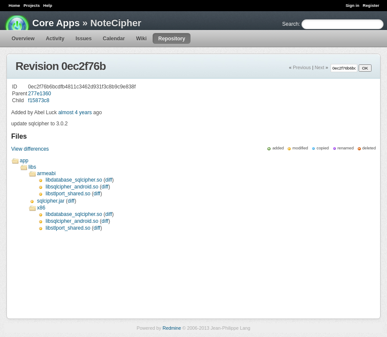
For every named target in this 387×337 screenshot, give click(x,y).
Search (290, 24)
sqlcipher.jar (50, 201)
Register (371, 5)
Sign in (352, 5)
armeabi (46, 173)
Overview (23, 39)
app (24, 161)
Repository (171, 39)
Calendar (114, 39)
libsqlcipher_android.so (72, 187)
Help (47, 5)
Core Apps (56, 23)
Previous (302, 67)
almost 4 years (75, 112)
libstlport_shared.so (68, 194)
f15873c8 (38, 100)
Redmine (172, 328)
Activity (55, 39)
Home (14, 5)
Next (319, 67)
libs (32, 167)
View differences (30, 149)
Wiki (141, 39)
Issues (84, 39)
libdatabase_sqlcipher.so (74, 180)
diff (108, 180)
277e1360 (39, 94)
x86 (41, 208)
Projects (32, 5)
